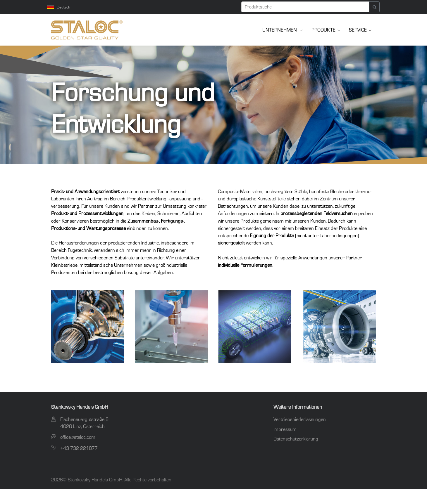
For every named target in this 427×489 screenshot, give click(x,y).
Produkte (323, 29)
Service (358, 29)
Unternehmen (280, 29)
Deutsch (58, 7)
